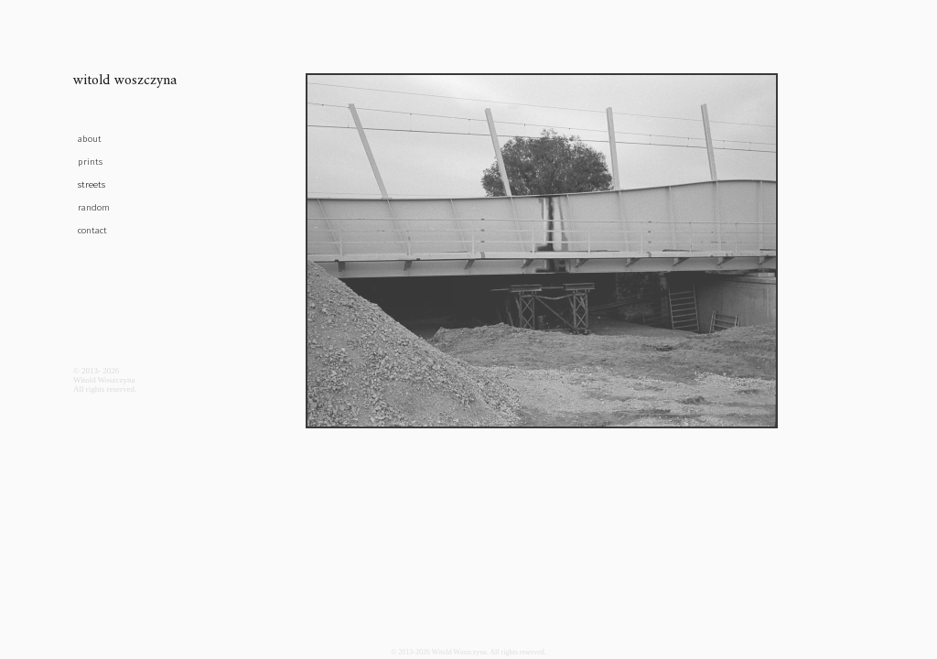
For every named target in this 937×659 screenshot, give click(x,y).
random (94, 207)
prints (90, 162)
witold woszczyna (125, 83)
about (90, 139)
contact (92, 230)
